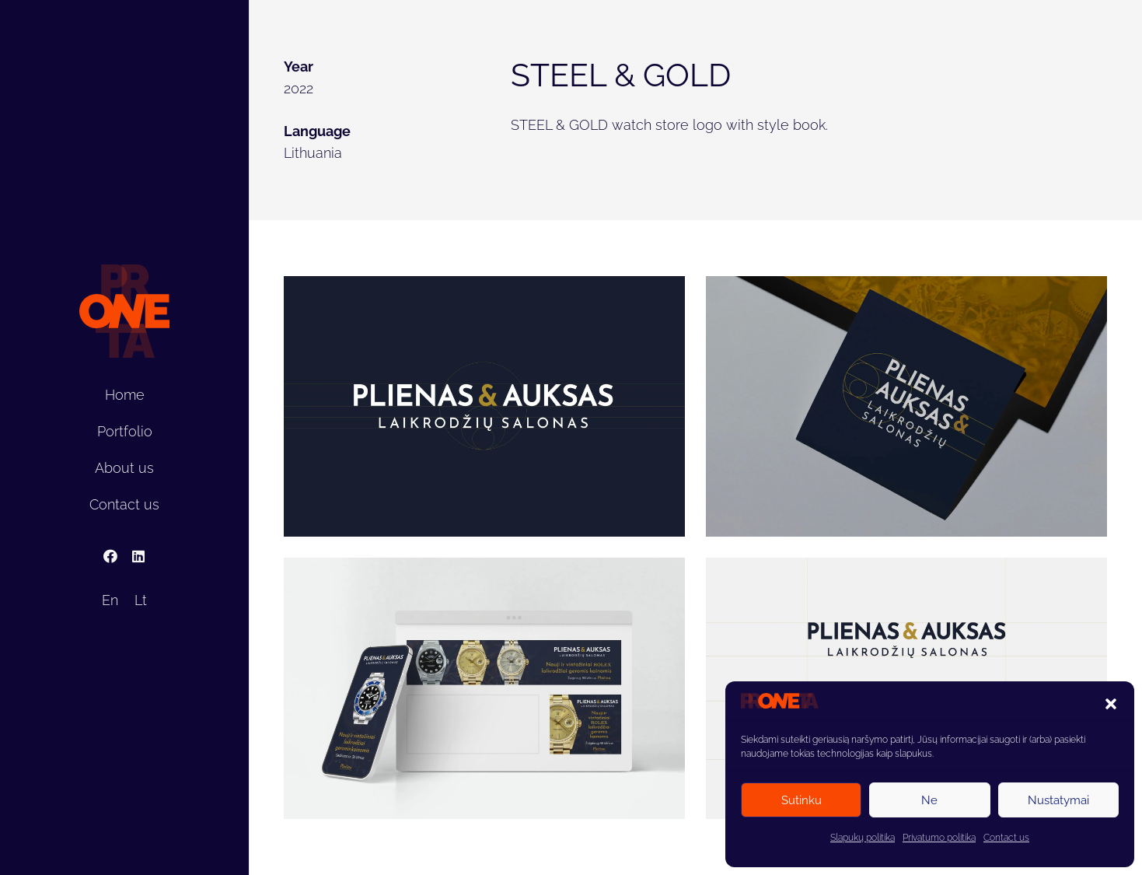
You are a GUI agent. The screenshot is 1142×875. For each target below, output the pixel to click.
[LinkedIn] (138, 556)
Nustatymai (1058, 800)
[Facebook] (110, 556)
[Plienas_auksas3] (906, 406)
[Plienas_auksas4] (484, 688)
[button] (1111, 704)
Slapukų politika (862, 837)
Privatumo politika (939, 837)
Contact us (1006, 837)
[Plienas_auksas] (484, 406)
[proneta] (124, 311)
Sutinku (801, 800)
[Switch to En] (110, 600)
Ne (929, 800)
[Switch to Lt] (140, 600)
